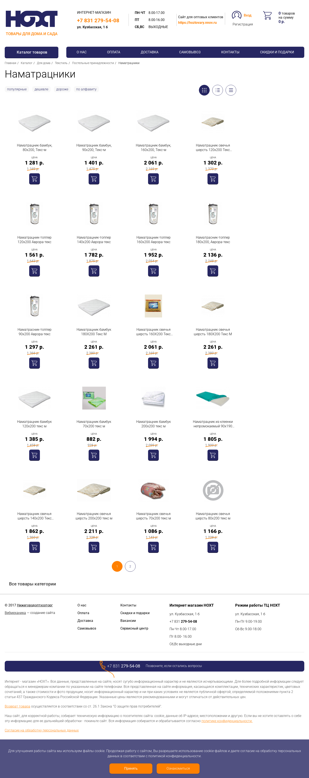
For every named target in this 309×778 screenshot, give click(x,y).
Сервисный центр (134, 628)
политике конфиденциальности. (227, 721)
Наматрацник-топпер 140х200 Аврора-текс (94, 239)
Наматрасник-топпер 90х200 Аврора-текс (35, 332)
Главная (10, 63)
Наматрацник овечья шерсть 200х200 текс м (94, 516)
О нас (81, 52)
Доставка (149, 52)
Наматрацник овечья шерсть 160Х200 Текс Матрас (153, 332)
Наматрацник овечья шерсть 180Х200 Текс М (213, 332)
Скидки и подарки (277, 52)
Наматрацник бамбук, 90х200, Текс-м (94, 147)
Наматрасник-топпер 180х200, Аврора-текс (213, 239)
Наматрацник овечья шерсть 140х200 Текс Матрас (34, 516)
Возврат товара (17, 706)
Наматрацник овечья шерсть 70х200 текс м (153, 516)
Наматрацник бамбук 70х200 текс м (94, 424)
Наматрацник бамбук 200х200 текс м (153, 424)
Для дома (43, 63)
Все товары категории (32, 584)
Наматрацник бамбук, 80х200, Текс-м (34, 147)
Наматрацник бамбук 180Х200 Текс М (94, 332)
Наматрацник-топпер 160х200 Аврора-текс (153, 239)
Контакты (230, 52)
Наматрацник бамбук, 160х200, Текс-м (153, 147)
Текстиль (61, 63)
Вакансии (128, 621)
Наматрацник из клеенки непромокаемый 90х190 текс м (213, 424)
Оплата (113, 52)
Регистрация (243, 24)
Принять (131, 768)
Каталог (26, 63)
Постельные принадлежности (93, 63)
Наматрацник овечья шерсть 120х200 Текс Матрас (213, 147)
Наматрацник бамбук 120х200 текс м (34, 424)
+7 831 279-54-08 (98, 21)
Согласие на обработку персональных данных (42, 730)
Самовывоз (190, 52)
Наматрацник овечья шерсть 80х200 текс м (212, 516)
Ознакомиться (178, 768)
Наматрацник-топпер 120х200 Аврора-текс (34, 239)
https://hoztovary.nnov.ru (197, 23)
